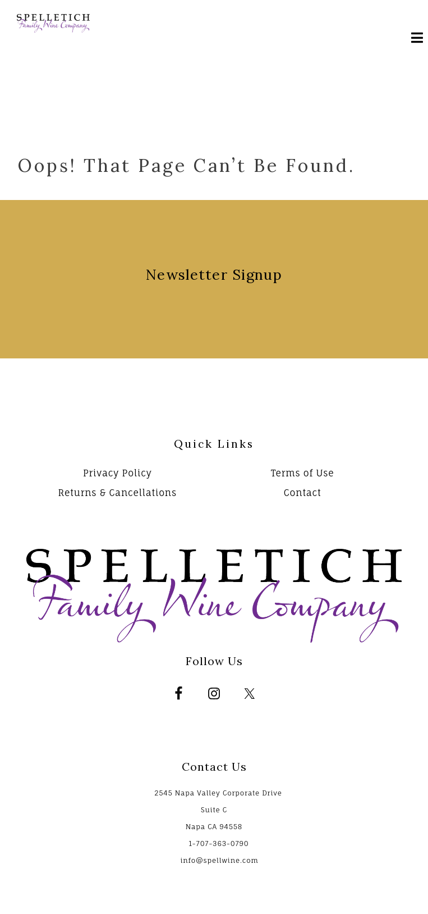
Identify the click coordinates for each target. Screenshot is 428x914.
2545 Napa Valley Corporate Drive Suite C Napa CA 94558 (218, 810)
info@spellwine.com (219, 860)
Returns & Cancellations (117, 492)
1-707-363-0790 (218, 843)
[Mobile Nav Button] (414, 39)
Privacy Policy (117, 473)
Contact (302, 492)
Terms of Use (302, 473)
